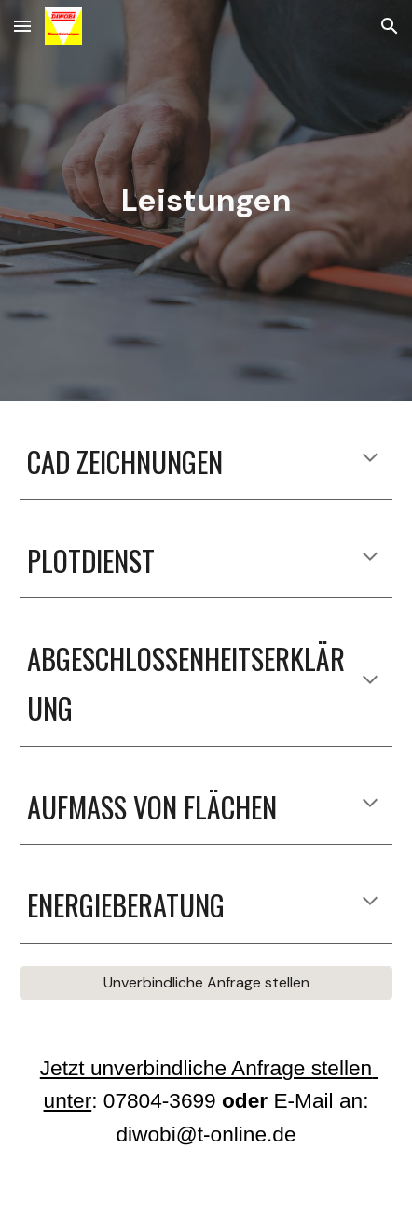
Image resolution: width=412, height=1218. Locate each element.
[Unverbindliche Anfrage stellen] (206, 982)
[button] (22, 25)
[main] (206, 201)
